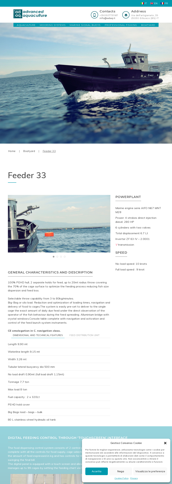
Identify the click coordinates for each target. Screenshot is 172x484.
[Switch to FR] (164, 3)
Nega (120, 471)
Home (12, 151)
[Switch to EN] (154, 3)
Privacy (134, 478)
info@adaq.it (107, 18)
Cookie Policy (122, 478)
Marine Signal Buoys (85, 25)
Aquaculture (26, 25)
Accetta (96, 471)
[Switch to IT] (144, 3)
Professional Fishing (121, 25)
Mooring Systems (53, 25)
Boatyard (148, 25)
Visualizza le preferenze (150, 471)
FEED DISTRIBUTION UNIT (85, 335)
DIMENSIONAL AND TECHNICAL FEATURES (38, 335)
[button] (165, 443)
